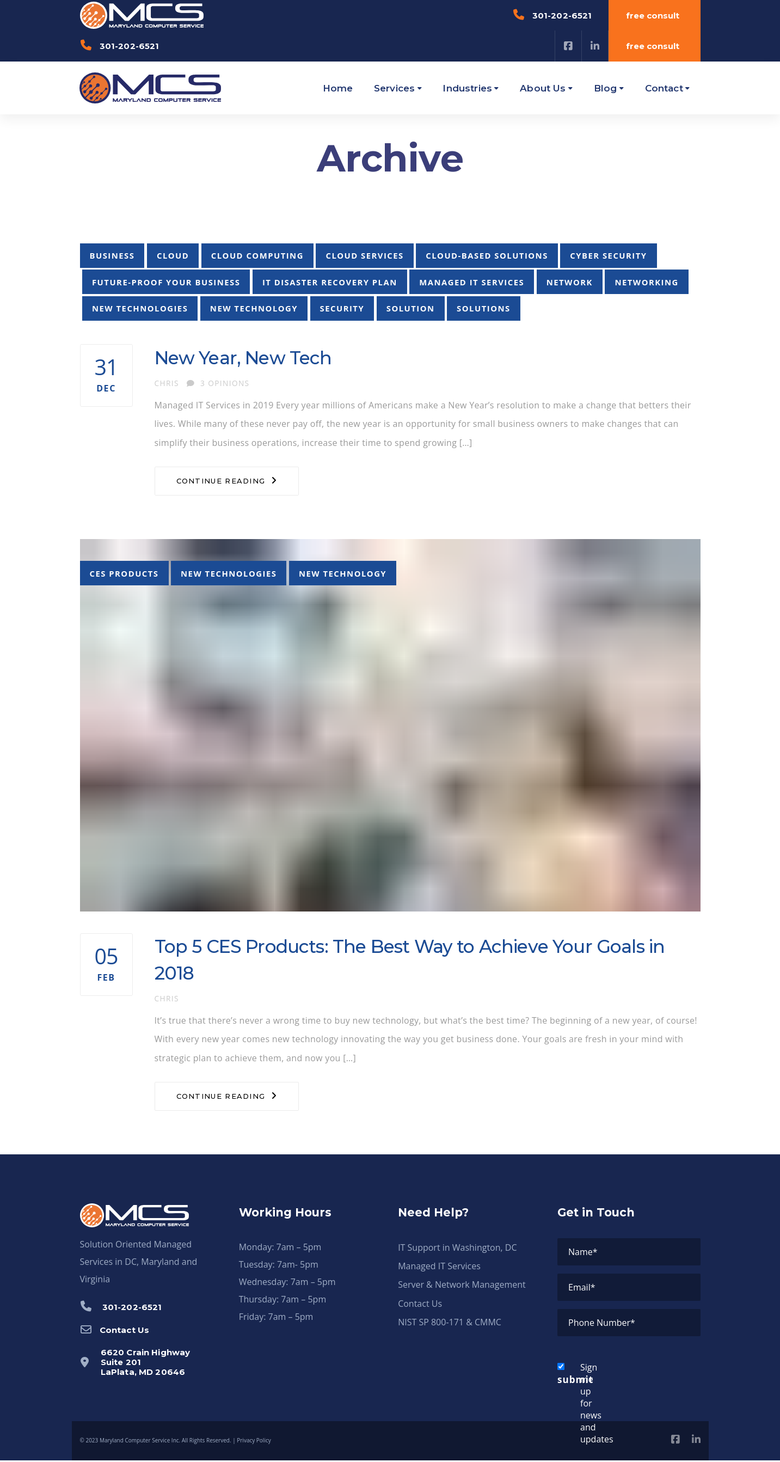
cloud (173, 255)
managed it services (471, 282)
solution (410, 308)
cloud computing (257, 255)
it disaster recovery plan (329, 282)
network (569, 282)
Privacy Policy (254, 1442)
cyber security (608, 255)
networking (646, 282)
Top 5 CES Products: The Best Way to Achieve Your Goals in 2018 (418, 960)
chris (167, 383)
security (342, 308)
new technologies (140, 308)
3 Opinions (218, 383)
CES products (124, 573)
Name (583, 1253)
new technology (254, 308)
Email (581, 1289)
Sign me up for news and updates (574, 1405)
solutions (484, 308)
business (112, 255)
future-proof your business (166, 282)
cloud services (364, 255)
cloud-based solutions (487, 255)
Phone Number (601, 1324)
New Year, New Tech (247, 357)
